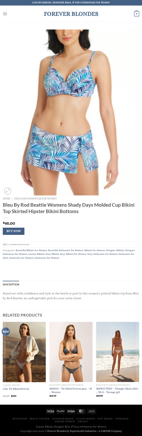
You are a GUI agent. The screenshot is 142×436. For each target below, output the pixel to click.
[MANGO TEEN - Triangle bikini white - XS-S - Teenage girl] (117, 352)
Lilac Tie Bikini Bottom (16, 388)
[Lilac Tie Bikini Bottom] (24, 352)
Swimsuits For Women (21, 257)
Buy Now (13, 231)
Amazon (83, 421)
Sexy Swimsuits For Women (102, 254)
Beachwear (20, 418)
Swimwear (122, 418)
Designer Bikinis (115, 250)
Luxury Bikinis (36, 254)
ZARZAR (105, 431)
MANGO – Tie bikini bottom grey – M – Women (70, 390)
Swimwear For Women (47, 257)
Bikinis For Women (94, 250)
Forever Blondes (71, 14)
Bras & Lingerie (40, 418)
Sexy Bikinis (52, 254)
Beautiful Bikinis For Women (31, 250)
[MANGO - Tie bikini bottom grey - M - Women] (70, 352)
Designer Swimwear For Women (35, 198)
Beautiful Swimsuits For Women (65, 250)
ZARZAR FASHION (65, 421)
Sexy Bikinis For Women (73, 254)
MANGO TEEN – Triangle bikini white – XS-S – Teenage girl (117, 390)
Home (6, 198)
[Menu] (5, 13)
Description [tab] (11, 284)
